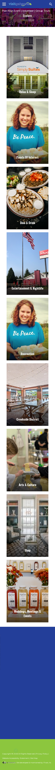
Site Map (34, 758)
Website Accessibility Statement (15, 758)
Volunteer (28, 10)
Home (23, 19)
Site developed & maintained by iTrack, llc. (26, 762)
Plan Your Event (11, 10)
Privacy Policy (42, 754)
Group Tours (43, 10)
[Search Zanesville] (50, 4)
